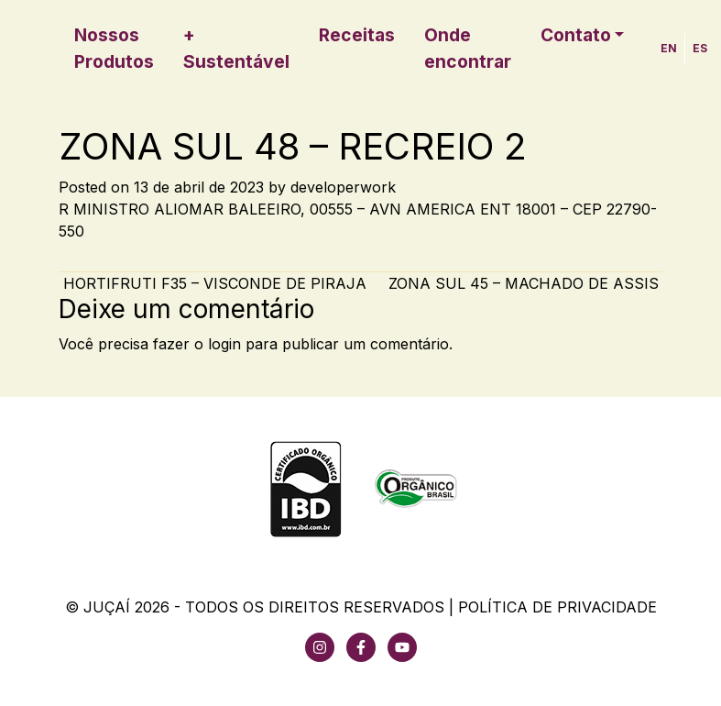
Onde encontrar (467, 48)
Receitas (357, 35)
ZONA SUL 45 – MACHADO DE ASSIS (525, 283)
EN (669, 48)
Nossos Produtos (114, 48)
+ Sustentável (236, 48)
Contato (576, 35)
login (224, 344)
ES (700, 48)
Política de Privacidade (557, 607)
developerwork (343, 187)
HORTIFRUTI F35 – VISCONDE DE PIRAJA (212, 283)
